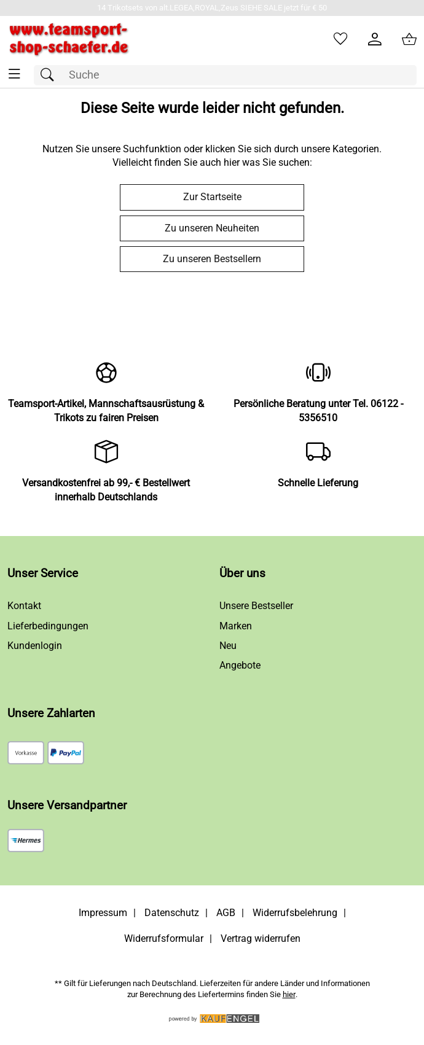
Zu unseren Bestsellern (212, 259)
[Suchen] (50, 75)
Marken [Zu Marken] (235, 626)
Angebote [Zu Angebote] (240, 665)
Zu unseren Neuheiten (212, 228)
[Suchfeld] (225, 75)
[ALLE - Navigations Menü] (14, 74)
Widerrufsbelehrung (295, 913)
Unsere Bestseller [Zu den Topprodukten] (256, 606)
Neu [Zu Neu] (228, 645)
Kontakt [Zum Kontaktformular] (24, 606)
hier (289, 994)
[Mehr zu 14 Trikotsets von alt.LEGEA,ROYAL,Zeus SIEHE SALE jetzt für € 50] (212, 8)
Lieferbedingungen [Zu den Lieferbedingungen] (47, 626)
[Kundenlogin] (374, 39)
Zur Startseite (212, 197)
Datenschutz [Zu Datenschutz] (171, 913)
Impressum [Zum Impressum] (103, 913)
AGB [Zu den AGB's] (225, 913)
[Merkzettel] (340, 39)
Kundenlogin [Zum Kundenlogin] (34, 645)
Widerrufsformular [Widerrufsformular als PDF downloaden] (163, 938)
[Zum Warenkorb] (409, 39)
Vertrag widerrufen (260, 938)
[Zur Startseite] (68, 39)
